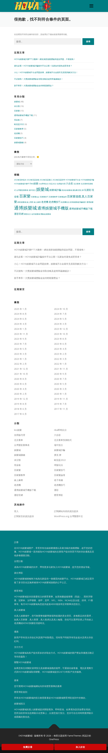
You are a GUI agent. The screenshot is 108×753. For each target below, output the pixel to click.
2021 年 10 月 (21, 373)
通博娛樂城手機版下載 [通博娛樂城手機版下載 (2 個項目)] (81, 208)
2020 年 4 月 (20, 388)
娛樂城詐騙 (59, 450)
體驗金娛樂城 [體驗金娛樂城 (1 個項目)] (45, 214)
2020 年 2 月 (20, 393)
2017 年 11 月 (61, 408)
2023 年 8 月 (60, 338)
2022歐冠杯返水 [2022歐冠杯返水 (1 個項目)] (20, 180)
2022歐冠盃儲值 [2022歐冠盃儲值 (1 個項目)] (33, 180)
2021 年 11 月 (61, 368)
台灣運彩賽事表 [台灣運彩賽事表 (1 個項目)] (22, 190)
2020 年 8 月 (20, 378)
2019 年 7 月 (60, 403)
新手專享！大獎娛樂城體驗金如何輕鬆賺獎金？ (34, 85)
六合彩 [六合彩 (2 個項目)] (69, 183)
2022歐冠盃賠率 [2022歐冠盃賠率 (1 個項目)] (59, 180)
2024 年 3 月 (60, 323)
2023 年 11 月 (21, 333)
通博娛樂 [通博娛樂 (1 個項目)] (90, 202)
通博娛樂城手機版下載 (23, 115)
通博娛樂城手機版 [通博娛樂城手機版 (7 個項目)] (53, 208)
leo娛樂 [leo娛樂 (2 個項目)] (34, 183)
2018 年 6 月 (20, 408)
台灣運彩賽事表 (21, 445)
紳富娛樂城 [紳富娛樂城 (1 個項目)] (21, 202)
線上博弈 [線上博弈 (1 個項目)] (29, 202)
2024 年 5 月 (60, 318)
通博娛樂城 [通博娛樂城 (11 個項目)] (25, 208)
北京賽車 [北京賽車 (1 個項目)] (77, 184)
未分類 (17, 106)
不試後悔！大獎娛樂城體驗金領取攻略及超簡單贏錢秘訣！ (38, 79)
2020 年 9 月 (60, 373)
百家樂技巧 (19, 138)
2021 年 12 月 (21, 368)
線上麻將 (18, 480)
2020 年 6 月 (20, 383)
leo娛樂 (18, 429)
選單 (91, 6)
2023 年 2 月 (60, 353)
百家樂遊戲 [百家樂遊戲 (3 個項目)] (74, 196)
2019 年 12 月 (21, 398)
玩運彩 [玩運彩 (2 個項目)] (87, 189)
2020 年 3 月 (60, 388)
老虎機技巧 (59, 484)
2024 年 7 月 (60, 313)
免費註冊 (27, 746)
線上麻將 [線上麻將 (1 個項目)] (37, 202)
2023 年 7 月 (20, 343)
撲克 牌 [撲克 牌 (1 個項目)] (81, 190)
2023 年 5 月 (20, 348)
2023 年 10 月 (61, 333)
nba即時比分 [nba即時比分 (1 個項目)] (44, 184)
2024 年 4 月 (20, 323)
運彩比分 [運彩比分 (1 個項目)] (27, 214)
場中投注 (58, 445)
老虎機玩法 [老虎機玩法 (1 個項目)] (65, 202)
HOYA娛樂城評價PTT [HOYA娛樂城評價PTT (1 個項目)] (22, 184)
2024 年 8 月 (20, 313)
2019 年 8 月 (20, 403)
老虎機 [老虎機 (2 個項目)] (44, 201)
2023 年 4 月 (60, 348)
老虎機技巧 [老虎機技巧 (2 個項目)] (55, 201)
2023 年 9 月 (20, 338)
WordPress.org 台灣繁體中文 (68, 516)
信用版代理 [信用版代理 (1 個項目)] (61, 184)
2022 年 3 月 (60, 358)
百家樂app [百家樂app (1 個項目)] (35, 197)
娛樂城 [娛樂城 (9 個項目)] (42, 189)
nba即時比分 (60, 429)
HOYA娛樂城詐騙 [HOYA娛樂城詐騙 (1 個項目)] (87, 180)
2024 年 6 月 (20, 318)
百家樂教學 (19, 128)
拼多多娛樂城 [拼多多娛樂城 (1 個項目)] (67, 190)
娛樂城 (17, 101)
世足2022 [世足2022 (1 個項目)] (52, 184)
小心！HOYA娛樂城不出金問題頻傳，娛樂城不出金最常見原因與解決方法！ (46, 72)
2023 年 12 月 (61, 328)
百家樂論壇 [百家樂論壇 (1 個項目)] (62, 197)
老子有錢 (58, 480)
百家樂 (17, 110)
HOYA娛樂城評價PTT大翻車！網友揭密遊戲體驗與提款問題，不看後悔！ (44, 59)
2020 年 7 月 (60, 378)
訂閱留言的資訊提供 (24, 516)
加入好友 (80, 746)
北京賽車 (18, 440)
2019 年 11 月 (61, 398)
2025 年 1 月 (20, 308)
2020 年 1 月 (60, 393)
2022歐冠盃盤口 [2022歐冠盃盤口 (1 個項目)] (46, 180)
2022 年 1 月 (60, 363)
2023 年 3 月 (20, 353)
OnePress (54, 739)
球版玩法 (58, 464)
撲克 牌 (57, 454)
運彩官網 (18, 495)
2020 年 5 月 (60, 383)
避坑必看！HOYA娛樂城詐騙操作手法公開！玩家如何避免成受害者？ (43, 65)
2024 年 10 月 (61, 308)
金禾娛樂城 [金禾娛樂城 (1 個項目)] (35, 214)
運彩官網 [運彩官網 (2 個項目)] (19, 213)
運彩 (56, 489)
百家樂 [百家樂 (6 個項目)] (25, 196)
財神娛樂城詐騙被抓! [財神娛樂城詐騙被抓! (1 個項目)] (78, 202)
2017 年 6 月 (20, 413)
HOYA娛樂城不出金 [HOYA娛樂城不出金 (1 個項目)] (73, 180)
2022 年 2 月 (20, 363)
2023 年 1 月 (20, 358)
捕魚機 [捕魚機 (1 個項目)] (75, 190)
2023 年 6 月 (60, 343)
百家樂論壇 (59, 475)
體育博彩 (58, 495)
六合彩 (57, 434)
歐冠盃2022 (19, 124)
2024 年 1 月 (20, 328)
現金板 (17, 120)
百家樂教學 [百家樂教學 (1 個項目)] (53, 197)
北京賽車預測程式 (63, 440)
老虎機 (17, 133)
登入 (16, 511)
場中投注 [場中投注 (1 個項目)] (32, 190)
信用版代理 (19, 434)
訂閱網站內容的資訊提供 (66, 511)
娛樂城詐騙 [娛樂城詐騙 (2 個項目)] (55, 189)
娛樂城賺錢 (19, 142)
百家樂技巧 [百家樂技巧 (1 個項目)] (44, 197)
